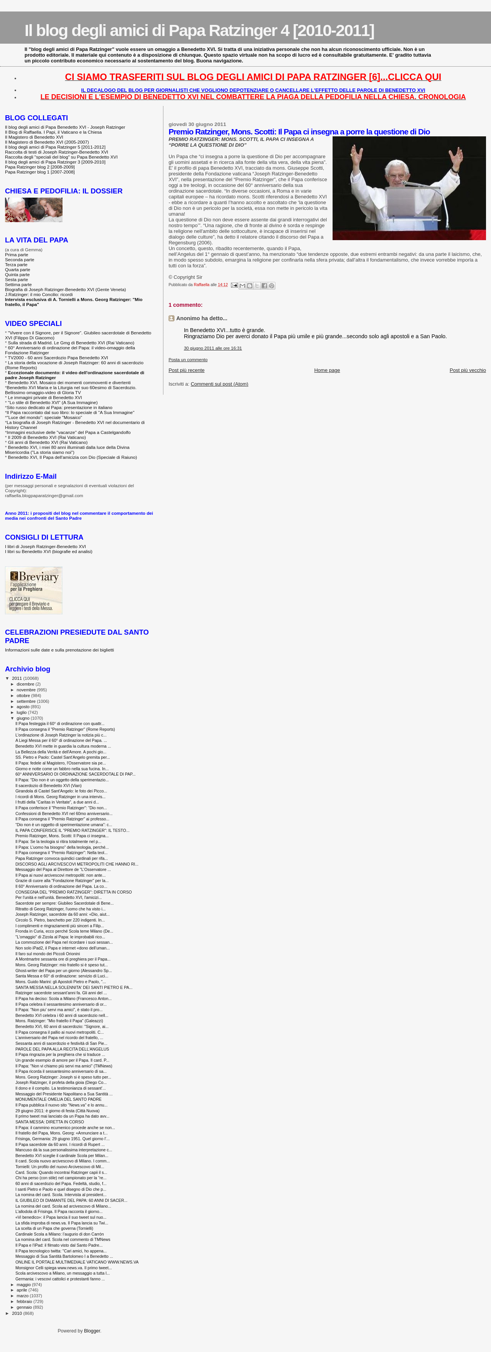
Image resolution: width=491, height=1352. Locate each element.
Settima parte (18, 284)
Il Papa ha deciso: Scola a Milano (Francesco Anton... (63, 998)
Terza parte (16, 264)
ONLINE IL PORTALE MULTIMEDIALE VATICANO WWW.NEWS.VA (76, 1262)
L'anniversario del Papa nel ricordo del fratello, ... (59, 1037)
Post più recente (186, 370)
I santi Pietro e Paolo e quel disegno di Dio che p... (60, 1189)
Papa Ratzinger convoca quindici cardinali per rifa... (61, 858)
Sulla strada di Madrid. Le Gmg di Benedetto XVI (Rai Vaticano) (71, 342)
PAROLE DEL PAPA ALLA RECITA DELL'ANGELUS (62, 1049)
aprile (22, 1290)
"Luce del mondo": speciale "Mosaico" (44, 417)
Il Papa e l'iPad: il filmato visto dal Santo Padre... (58, 1245)
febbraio (25, 1301)
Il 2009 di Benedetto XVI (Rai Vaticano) (47, 437)
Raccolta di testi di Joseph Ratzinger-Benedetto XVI (56, 151)
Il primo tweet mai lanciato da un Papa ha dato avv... (62, 1116)
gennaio (25, 1307)
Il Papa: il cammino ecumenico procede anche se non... (65, 1127)
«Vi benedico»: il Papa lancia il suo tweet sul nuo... (60, 1217)
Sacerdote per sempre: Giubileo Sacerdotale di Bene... (64, 903)
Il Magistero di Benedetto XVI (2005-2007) (47, 141)
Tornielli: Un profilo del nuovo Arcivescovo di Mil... (59, 1166)
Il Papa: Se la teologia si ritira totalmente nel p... (58, 841)
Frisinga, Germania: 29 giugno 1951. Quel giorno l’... (62, 1138)
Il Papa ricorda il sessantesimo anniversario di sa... (61, 1071)
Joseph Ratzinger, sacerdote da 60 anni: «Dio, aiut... (62, 914)
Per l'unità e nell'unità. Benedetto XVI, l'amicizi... (58, 897)
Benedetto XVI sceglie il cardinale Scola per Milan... (61, 1155)
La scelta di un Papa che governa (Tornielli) (54, 1228)
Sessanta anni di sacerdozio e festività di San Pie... (61, 1043)
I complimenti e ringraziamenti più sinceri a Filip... (59, 925)
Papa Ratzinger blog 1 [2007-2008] (40, 171)
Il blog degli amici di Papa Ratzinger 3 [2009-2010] (55, 161)
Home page (327, 370)
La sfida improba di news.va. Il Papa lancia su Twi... (61, 1223)
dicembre (26, 684)
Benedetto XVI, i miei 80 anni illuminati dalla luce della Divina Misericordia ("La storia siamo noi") (67, 450)
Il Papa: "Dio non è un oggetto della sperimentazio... (62, 779)
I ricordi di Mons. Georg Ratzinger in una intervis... (60, 796)
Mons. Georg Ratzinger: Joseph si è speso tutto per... (63, 1077)
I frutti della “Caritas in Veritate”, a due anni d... (57, 802)
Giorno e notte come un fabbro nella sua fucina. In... (62, 768)
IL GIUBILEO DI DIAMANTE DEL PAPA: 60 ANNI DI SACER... (71, 1200)
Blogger (92, 1331)
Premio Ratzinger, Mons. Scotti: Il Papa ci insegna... (62, 835)
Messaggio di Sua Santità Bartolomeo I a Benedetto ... (64, 1256)
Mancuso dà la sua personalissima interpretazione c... (63, 1149)
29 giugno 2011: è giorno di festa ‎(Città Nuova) (57, 1110)
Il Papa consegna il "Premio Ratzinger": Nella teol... (61, 852)
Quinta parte (17, 274)
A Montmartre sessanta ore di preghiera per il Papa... (62, 959)
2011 (17, 678)
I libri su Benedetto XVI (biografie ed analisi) (48, 551)
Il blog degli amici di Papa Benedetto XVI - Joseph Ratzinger (65, 126)
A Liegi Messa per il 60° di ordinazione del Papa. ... (61, 740)
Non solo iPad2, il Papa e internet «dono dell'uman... (62, 948)
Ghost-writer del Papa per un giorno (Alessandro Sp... (63, 970)
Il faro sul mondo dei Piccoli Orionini (47, 953)
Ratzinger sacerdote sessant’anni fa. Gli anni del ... (61, 992)
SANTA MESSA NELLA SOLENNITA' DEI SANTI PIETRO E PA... (73, 987)
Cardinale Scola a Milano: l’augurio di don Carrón (59, 1234)
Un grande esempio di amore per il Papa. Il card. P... (62, 1060)
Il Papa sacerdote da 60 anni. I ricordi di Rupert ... (60, 1144)
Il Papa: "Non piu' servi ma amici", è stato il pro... (59, 1009)
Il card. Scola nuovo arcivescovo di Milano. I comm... (62, 1161)
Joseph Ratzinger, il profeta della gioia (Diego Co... (61, 1082)
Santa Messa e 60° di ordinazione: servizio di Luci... (61, 976)
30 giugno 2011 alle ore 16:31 (213, 348)
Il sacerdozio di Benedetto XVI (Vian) (48, 785)
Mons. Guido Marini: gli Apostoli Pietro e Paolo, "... (60, 981)
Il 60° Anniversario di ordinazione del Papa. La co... (61, 886)
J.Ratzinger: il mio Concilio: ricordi (39, 294)
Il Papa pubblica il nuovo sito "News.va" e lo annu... (61, 1105)
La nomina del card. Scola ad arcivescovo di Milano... (63, 1206)
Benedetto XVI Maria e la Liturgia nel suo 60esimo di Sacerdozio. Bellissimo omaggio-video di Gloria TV (71, 390)
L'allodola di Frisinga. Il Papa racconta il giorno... (58, 1211)
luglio (22, 712)
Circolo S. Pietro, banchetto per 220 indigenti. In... (60, 920)
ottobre (24, 695)
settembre (27, 701)
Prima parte (16, 254)
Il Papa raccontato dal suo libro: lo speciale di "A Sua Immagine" (71, 412)
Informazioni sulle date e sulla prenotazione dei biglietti (59, 649)
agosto (24, 706)
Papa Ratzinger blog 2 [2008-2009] (40, 166)
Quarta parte (17, 269)
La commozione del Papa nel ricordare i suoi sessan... (64, 942)
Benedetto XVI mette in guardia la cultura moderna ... (63, 746)
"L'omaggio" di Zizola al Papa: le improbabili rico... (60, 937)
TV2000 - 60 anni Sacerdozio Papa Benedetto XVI (58, 357)
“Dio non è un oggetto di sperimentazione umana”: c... (63, 824)
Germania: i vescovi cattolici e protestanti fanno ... (60, 1279)
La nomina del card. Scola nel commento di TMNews (62, 1239)
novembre (27, 689)
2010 (17, 1313)
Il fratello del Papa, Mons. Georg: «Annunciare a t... (61, 1133)
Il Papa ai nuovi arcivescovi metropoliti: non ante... (60, 875)
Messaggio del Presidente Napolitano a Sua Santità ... (63, 1094)
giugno (24, 718)
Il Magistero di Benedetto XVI (34, 136)
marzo (23, 1295)
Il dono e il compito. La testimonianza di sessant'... (60, 1088)
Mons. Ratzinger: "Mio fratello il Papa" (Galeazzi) (59, 1020)
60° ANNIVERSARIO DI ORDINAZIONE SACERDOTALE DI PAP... (75, 774)
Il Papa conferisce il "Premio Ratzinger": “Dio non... (61, 807)
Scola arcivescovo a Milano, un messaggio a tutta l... (62, 1273)
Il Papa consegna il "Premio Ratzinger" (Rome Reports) (65, 729)
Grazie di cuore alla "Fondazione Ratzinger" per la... (62, 880)
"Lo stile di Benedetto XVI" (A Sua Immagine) (53, 402)
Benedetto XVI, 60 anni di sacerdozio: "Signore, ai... (62, 1026)
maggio (24, 1284)
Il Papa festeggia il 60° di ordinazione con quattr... (59, 723)
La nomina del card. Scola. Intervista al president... (61, 1194)
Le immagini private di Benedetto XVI (45, 397)
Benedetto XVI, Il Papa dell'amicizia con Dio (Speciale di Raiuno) (72, 457)
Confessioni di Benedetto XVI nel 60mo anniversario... (63, 813)
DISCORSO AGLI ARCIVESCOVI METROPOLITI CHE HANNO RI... (76, 864)
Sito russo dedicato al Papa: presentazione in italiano (60, 407)
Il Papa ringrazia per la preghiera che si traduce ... (60, 1054)
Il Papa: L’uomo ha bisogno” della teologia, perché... (62, 847)
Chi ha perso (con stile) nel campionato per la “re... (61, 1177)
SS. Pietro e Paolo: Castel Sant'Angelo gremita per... (62, 757)
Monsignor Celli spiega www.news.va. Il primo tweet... (63, 1267)
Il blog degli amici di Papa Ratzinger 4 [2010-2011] (199, 30)
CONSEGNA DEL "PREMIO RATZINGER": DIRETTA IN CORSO (73, 892)
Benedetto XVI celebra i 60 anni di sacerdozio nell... (61, 1015)
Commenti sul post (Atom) (219, 384)
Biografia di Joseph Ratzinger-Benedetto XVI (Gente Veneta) (65, 289)
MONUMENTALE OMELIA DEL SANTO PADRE (58, 1099)
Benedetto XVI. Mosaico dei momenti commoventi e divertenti (69, 382)
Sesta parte (16, 279)
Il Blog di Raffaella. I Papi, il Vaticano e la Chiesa (53, 131)
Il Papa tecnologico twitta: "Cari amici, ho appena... (61, 1251)
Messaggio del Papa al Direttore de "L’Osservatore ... (63, 869)
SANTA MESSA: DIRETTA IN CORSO (49, 1122)
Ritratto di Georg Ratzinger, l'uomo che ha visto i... (60, 909)
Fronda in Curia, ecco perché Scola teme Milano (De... (64, 931)
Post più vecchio (468, 370)
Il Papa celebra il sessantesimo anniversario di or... (61, 1004)
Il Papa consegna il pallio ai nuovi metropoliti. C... (59, 1032)
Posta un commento (188, 359)
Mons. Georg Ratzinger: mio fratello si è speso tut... (61, 964)
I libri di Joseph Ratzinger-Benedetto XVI (45, 546)
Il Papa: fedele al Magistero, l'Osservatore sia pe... (60, 763)
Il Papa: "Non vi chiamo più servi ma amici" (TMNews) (63, 1066)
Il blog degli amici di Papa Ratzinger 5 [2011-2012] (55, 146)
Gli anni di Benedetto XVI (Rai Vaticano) (48, 442)
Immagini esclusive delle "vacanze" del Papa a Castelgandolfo (69, 432)
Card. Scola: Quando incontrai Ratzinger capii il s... (61, 1172)
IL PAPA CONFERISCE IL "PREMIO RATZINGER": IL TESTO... (72, 830)
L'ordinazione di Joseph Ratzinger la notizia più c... (61, 735)
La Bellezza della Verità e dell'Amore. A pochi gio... (60, 752)
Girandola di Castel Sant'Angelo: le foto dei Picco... (61, 791)
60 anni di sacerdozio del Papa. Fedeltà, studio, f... (61, 1183)
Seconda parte (19, 259)
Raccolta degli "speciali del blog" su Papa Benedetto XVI (61, 156)
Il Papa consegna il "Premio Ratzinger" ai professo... (62, 819)
